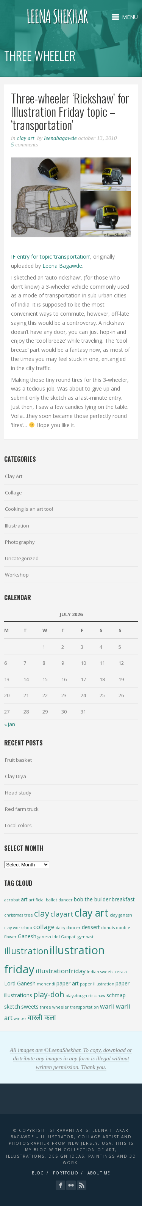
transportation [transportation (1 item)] (84, 1007)
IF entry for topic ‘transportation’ (50, 256)
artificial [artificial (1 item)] (37, 900)
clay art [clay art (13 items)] (92, 913)
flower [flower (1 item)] (10, 936)
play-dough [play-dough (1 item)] (76, 995)
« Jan (9, 724)
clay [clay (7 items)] (41, 913)
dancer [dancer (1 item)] (73, 927)
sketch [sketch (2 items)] (12, 1006)
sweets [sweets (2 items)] (30, 1006)
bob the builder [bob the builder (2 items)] (92, 899)
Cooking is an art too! (29, 508)
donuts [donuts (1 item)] (108, 927)
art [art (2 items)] (24, 899)
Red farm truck (22, 809)
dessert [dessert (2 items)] (91, 927)
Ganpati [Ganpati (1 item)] (68, 936)
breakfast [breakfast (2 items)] (123, 899)
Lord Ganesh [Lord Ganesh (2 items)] (20, 983)
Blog (38, 1173)
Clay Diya (15, 776)
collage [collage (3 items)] (44, 926)
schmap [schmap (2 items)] (116, 995)
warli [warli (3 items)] (107, 1006)
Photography (20, 542)
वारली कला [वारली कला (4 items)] (42, 1017)
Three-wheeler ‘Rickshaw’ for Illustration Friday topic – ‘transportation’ (70, 111)
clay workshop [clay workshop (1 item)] (18, 927)
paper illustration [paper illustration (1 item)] (97, 984)
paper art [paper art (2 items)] (67, 983)
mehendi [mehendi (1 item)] (46, 984)
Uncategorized (22, 558)
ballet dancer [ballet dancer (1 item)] (59, 900)
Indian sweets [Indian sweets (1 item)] (100, 971)
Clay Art (25, 138)
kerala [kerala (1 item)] (120, 971)
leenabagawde (60, 138)
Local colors (18, 825)
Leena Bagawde (62, 265)
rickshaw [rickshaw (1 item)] (96, 995)
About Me (98, 1173)
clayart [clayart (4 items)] (61, 913)
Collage (13, 492)
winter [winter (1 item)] (20, 1018)
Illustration (17, 525)
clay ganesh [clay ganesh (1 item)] (121, 915)
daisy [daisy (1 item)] (60, 927)
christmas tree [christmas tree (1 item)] (18, 915)
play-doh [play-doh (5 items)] (48, 994)
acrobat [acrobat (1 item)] (12, 900)
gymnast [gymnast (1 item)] (86, 936)
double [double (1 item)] (123, 927)
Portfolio (65, 1173)
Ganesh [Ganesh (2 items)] (27, 936)
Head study (18, 792)
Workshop (17, 574)
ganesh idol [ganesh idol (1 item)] (48, 936)
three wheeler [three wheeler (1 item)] (54, 1007)
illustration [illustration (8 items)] (26, 951)
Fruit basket (18, 759)
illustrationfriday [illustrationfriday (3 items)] (61, 970)
